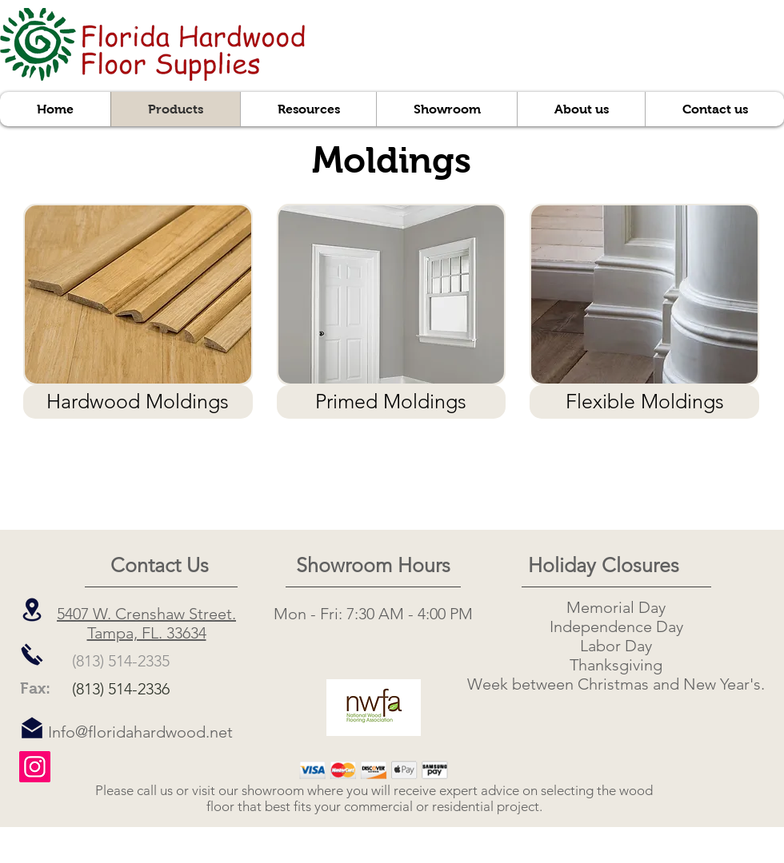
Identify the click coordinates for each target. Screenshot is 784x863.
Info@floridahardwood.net (140, 732)
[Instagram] (34, 766)
